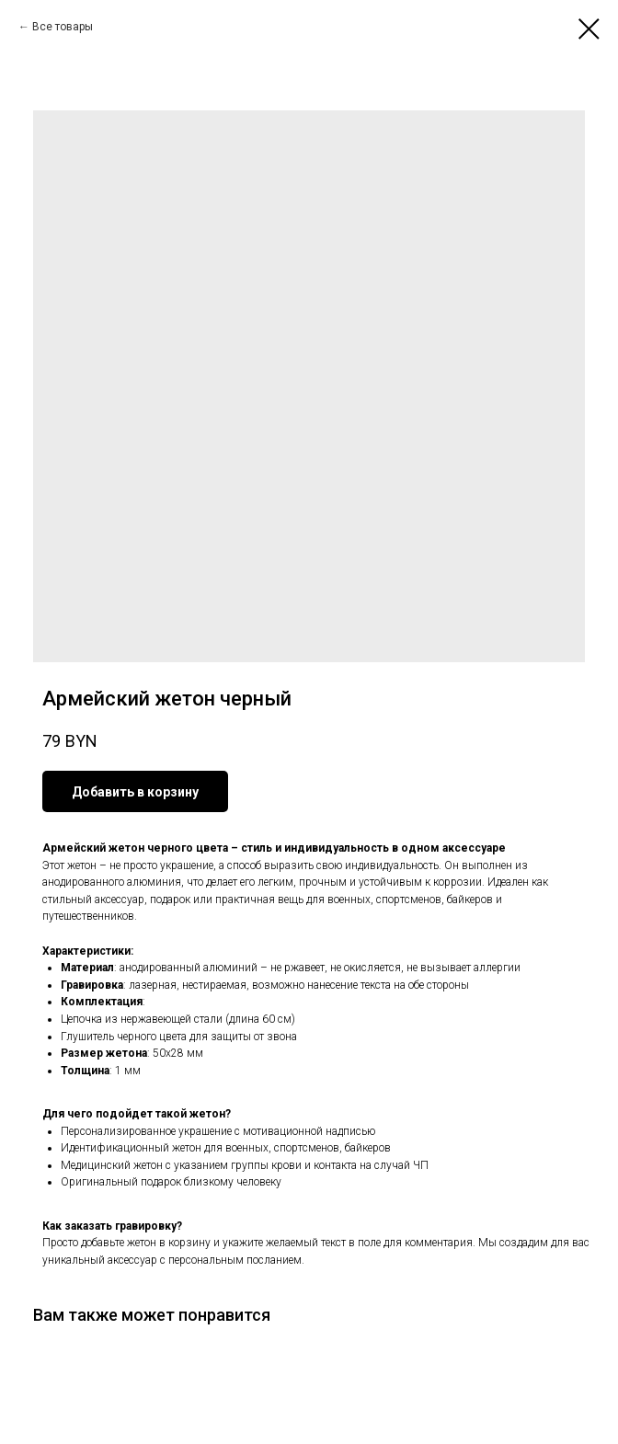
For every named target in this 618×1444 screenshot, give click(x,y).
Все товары (62, 26)
